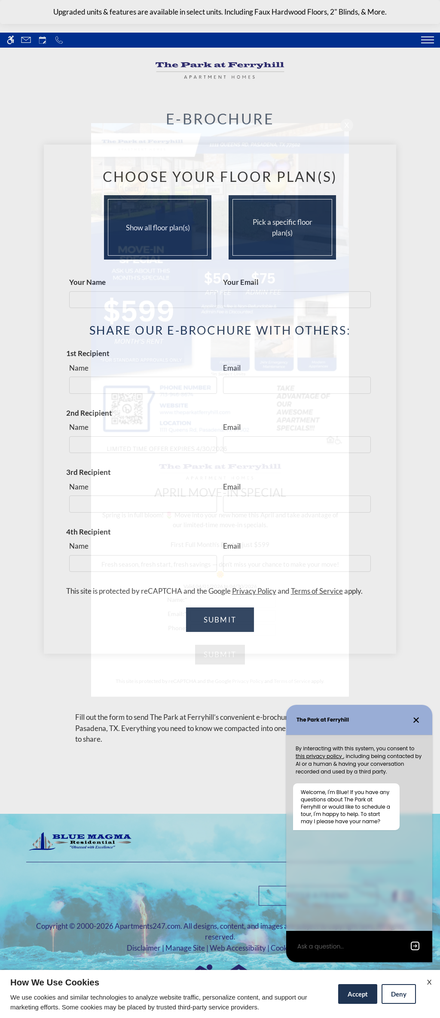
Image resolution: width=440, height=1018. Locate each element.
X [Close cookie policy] (429, 982)
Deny (398, 994)
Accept (358, 994)
